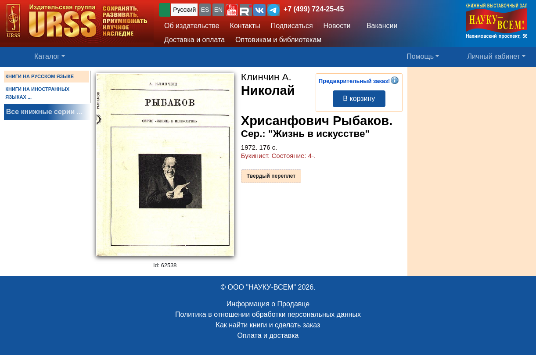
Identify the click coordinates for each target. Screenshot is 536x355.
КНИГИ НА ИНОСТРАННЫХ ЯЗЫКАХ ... (37, 93)
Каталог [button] (47, 56)
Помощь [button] (420, 56)
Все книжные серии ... (44, 111)
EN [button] (218, 9)
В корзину (359, 98)
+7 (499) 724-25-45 (314, 9)
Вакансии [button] (379, 25)
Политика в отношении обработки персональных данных (268, 314)
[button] (232, 10)
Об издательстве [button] (191, 25)
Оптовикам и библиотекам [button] (278, 39)
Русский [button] (184, 9)
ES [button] (205, 9)
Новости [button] (337, 25)
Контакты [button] (245, 25)
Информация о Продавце (268, 304)
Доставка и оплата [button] (194, 39)
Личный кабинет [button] (494, 56)
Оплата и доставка (268, 335)
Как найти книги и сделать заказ (268, 325)
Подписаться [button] (292, 25)
